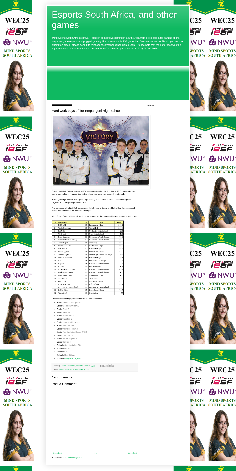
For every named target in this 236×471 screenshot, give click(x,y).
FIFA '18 (66, 312)
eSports (61, 369)
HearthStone (68, 315)
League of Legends (71, 322)
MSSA (86, 369)
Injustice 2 (67, 319)
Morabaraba (68, 325)
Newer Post (57, 453)
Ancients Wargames (72, 302)
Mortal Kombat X (70, 329)
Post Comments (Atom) (72, 458)
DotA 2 (66, 309)
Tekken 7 (67, 342)
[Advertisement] (118, 75)
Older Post (132, 453)
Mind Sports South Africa (74, 369)
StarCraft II (68, 335)
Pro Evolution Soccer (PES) (75, 332)
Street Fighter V (70, 338)
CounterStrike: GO (71, 306)
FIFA (66, 352)
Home (95, 453)
